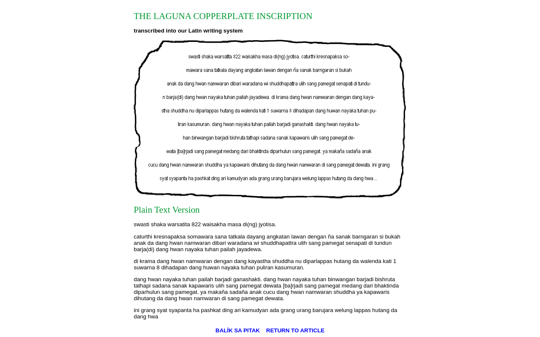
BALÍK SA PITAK (238, 330)
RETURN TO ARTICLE (295, 330)
